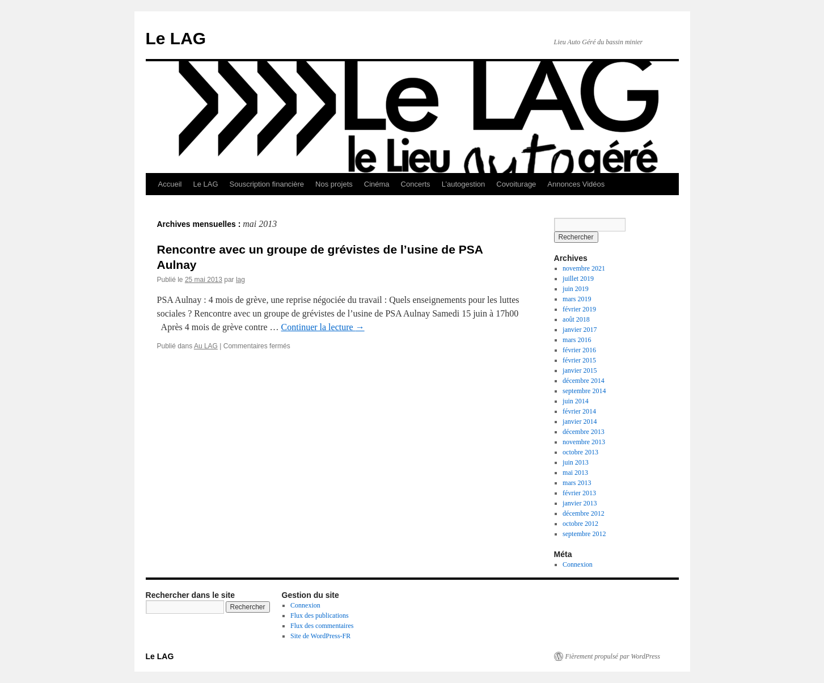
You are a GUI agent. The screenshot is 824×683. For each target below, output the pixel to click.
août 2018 (576, 319)
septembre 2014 (584, 391)
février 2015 (579, 360)
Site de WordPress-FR (320, 636)
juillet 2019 (578, 279)
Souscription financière (267, 184)
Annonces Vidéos (576, 184)
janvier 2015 (580, 370)
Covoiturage (516, 184)
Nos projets (334, 184)
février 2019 (579, 309)
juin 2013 (576, 462)
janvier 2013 (580, 503)
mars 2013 (577, 483)
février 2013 (579, 493)
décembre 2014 (584, 381)
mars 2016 (577, 340)
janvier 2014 (580, 421)
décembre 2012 (584, 513)
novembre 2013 (584, 442)
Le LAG (176, 38)
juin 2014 (576, 401)
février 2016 (579, 350)
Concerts (415, 184)
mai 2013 (575, 473)
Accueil (170, 184)
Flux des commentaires (321, 626)
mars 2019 (577, 299)
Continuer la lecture (323, 327)
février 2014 (579, 411)
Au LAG (206, 346)
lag (240, 280)
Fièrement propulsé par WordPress (612, 656)
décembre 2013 (584, 432)
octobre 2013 (580, 452)
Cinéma (377, 184)
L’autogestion (463, 184)
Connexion (578, 564)
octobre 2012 (580, 524)
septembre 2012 (584, 534)
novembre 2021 (584, 268)
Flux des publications (319, 615)
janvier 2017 (580, 330)
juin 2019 (576, 289)
